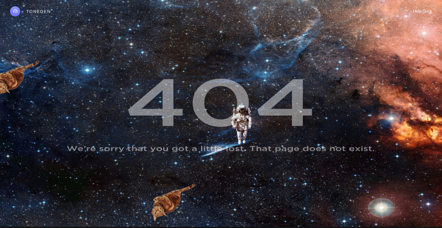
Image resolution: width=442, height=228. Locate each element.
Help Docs (422, 11)
